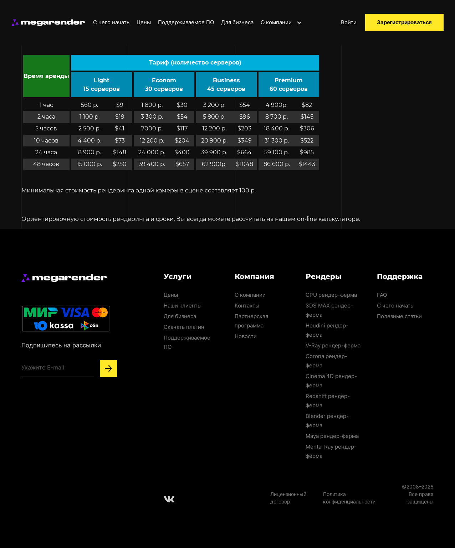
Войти (349, 22)
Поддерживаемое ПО (186, 22)
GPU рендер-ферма (331, 294)
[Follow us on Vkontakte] (169, 499)
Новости (246, 336)
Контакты (247, 305)
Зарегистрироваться (404, 22)
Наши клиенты (182, 305)
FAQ (382, 294)
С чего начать (111, 22)
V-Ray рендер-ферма (333, 345)
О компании (281, 22)
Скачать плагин (184, 327)
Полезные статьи (399, 316)
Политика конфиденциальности (349, 498)
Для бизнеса (237, 22)
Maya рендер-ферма (332, 436)
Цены (144, 22)
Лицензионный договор (288, 498)
